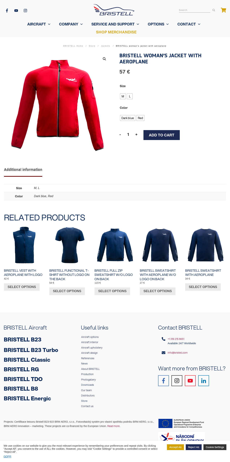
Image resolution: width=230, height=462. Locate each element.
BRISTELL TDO (23, 377)
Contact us (87, 404)
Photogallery (88, 377)
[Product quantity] (128, 134)
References (87, 356)
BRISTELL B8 (21, 387)
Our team (86, 388)
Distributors (87, 394)
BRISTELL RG (21, 367)
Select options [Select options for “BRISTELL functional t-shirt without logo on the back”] (67, 289)
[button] (104, 59)
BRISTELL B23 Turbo (31, 348)
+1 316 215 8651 (176, 337)
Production (87, 372)
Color (124, 108)
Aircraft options (90, 335)
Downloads (87, 383)
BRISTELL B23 (22, 337)
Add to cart (161, 135)
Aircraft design (89, 351)
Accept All (175, 447)
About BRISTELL (90, 367)
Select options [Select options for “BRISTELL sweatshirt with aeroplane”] (203, 285)
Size (123, 86)
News (84, 362)
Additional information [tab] (23, 169)
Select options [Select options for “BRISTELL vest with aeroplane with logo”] (22, 285)
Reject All (193, 447)
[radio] (123, 96)
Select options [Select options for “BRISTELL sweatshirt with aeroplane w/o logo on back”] (157, 289)
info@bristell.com (178, 351)
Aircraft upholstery (91, 345)
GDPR (7, 456)
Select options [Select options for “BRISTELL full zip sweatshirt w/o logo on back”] (112, 289)
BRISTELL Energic (27, 396)
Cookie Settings (215, 447)
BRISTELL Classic (27, 358)
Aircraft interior (89, 340)
